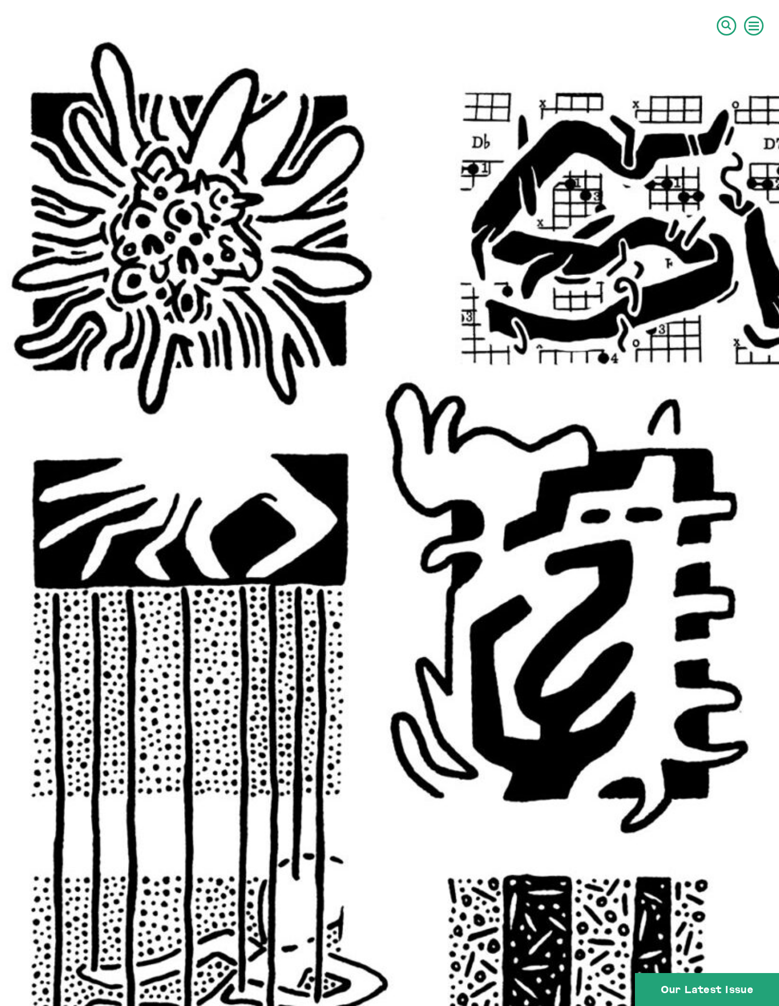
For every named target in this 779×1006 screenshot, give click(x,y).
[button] (726, 26)
